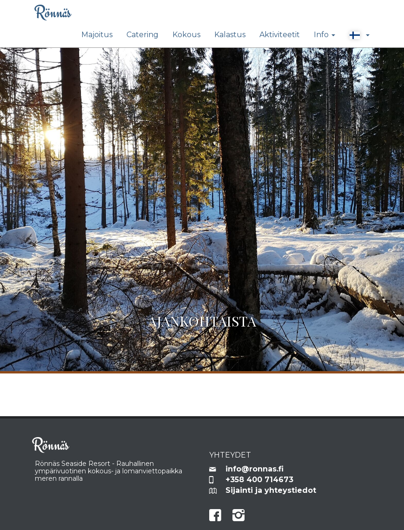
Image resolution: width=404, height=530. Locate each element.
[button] (359, 35)
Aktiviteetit (279, 34)
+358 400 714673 (259, 479)
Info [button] (324, 34)
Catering (142, 34)
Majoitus (97, 34)
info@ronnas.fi (254, 469)
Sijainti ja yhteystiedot (270, 490)
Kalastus (229, 34)
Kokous (186, 34)
